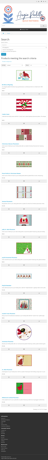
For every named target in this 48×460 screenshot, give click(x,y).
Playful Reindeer (6, 285)
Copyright (3, 421)
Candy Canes (5, 114)
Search (8, 33)
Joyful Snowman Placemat (9, 257)
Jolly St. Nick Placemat (8, 229)
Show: (27, 65)
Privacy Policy (4, 424)
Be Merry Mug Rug (7, 84)
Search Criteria (4, 42)
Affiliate (2, 441)
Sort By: (3, 65)
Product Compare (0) (6, 61)
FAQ (2, 423)
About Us (3, 418)
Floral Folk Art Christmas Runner (11, 173)
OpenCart (9, 457)
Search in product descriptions (8, 51)
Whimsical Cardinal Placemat (10, 397)
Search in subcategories (7, 49)
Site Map (3, 433)
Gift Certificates (4, 439)
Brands (2, 437)
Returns (2, 432)
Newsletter (3, 451)
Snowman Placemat (7, 341)
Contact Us (3, 430)
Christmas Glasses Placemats (10, 144)
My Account (3, 446)
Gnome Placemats (7, 201)
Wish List (3, 449)
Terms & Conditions (5, 426)
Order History (4, 448)
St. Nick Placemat (7, 369)
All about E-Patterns (5, 420)
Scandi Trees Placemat (8, 313)
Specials (3, 442)
